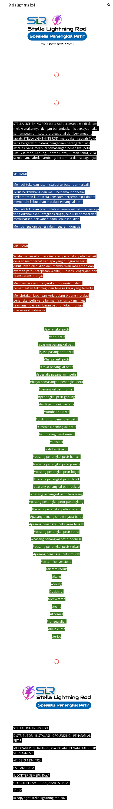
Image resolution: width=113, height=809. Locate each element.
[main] (56, 141)
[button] (4, 5)
